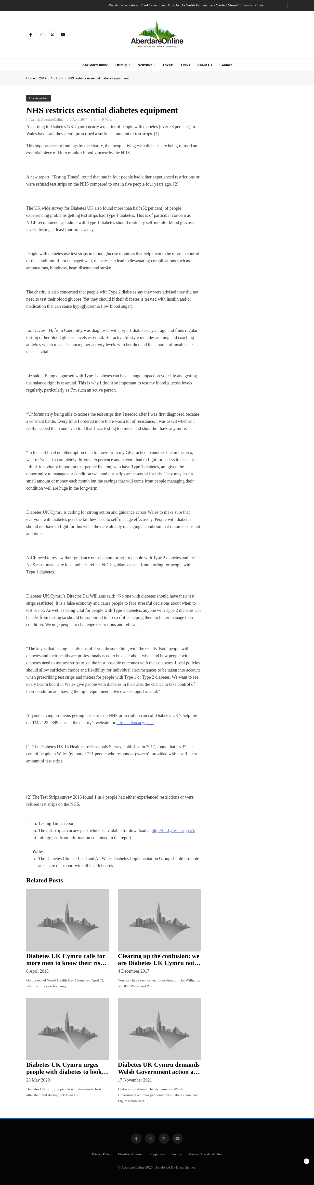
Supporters (157, 1154)
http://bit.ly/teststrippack (173, 830)
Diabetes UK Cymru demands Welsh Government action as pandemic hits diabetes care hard (159, 1075)
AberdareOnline (95, 65)
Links (185, 65)
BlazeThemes (185, 1167)
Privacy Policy (101, 1154)
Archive (177, 1154)
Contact (225, 65)
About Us (204, 65)
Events (168, 65)
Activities (145, 65)
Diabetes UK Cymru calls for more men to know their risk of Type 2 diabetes (65, 963)
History (121, 65)
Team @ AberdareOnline (46, 119)
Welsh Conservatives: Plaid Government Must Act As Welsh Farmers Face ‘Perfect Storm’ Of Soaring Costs (186, 5)
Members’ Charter (130, 1154)
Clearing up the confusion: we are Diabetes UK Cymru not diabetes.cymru (158, 963)
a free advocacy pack (135, 722)
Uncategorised (38, 98)
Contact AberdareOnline (205, 1154)
